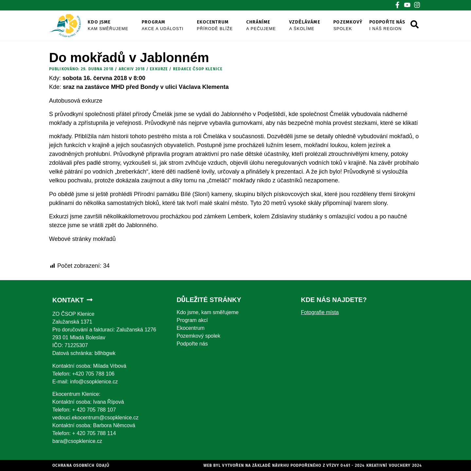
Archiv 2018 (132, 69)
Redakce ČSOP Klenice (197, 69)
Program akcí (192, 320)
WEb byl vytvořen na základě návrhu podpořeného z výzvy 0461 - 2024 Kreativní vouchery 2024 (312, 465)
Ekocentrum (221, 25)
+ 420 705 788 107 (94, 409)
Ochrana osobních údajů (81, 465)
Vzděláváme (311, 25)
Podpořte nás (394, 25)
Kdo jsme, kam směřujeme (207, 312)
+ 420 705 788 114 (94, 433)
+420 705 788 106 (93, 374)
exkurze (159, 69)
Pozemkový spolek (198, 336)
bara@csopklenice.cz (77, 441)
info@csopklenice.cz (94, 381)
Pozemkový (354, 25)
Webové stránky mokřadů (82, 239)
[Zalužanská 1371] (360, 367)
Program (169, 25)
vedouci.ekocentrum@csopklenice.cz (95, 417)
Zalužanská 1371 (72, 322)
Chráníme (267, 25)
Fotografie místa (320, 312)
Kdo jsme (115, 25)
